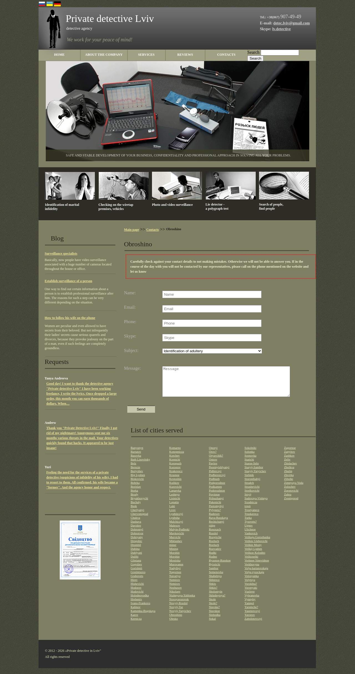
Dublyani (136, 558)
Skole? (213, 608)
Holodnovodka (140, 601)
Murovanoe (176, 570)
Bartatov (136, 457)
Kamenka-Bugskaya (143, 616)
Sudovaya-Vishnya (256, 504)
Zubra (287, 500)
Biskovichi (137, 484)
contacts (226, 55)
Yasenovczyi (252, 616)
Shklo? (213, 593)
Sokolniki (251, 453)
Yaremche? (251, 612)
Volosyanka (252, 581)
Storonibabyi (252, 484)
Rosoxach (215, 535)
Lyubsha (174, 523)
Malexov (174, 531)
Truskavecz (251, 519)
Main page (131, 230)
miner (172, 550)
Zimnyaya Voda (293, 488)
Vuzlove (250, 597)
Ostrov (213, 465)
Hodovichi (137, 597)
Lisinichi (174, 504)
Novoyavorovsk (179, 605)
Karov (134, 620)
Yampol (249, 608)
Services (146, 55)
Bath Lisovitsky (140, 465)
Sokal (212, 624)
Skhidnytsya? (217, 601)
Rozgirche (215, 542)
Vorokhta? (251, 589)
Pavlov (213, 469)
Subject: (131, 350)
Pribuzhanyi (216, 504)
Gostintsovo (138, 577)
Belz (133, 469)
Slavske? (214, 612)
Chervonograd (139, 519)
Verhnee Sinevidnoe (257, 566)
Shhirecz (214, 585)
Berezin (135, 473)
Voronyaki (251, 593)
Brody (134, 500)
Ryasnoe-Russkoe (219, 566)
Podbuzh (214, 484)
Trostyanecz (252, 515)
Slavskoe (214, 616)
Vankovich (251, 539)
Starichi (249, 465)
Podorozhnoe (217, 496)
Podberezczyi (217, 480)
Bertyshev (137, 476)
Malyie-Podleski (179, 535)
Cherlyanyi (137, 515)
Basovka (136, 461)
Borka (134, 496)
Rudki (212, 558)
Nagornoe (175, 577)
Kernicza (136, 624)
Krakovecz (175, 476)
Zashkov (289, 461)
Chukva (135, 523)
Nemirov (174, 585)
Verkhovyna (252, 570)
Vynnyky (250, 605)
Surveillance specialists (61, 253)
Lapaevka (175, 496)
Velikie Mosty (253, 550)
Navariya (174, 581)
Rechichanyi (216, 527)
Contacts (152, 230)
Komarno (175, 453)
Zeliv (287, 465)
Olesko (173, 624)
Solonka (250, 457)
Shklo (212, 589)
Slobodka (214, 620)
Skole (212, 605)
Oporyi (213, 453)
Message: (132, 368)
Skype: (130, 336)
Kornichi (174, 465)
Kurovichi (175, 492)
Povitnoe (214, 500)
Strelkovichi (252, 496)
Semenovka (216, 577)
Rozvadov (215, 554)
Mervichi (174, 542)
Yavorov (250, 620)
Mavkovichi (176, 539)
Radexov (214, 519)
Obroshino (175, 620)
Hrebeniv (136, 605)
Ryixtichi (214, 570)
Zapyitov (289, 457)
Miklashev (175, 546)
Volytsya (250, 585)
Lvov (172, 515)
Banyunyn (137, 453)
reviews (185, 55)
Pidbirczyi (215, 476)
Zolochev (290, 492)
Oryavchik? (216, 461)
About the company (104, 55)
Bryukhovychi (139, 504)
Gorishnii (136, 574)
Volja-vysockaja (254, 577)
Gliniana (136, 566)
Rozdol (213, 539)
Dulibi (134, 562)
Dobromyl (137, 535)
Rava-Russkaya (218, 523)
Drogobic (136, 546)
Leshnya (174, 500)
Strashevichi (252, 492)
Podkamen (215, 492)
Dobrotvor (137, 539)
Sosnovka (251, 461)
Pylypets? (215, 515)
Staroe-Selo (252, 469)
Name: (130, 293)
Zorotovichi (291, 496)
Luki (172, 511)
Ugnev (249, 531)
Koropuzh (175, 469)
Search (253, 52)
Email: (130, 307)
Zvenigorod (291, 504)
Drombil (136, 550)
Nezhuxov (175, 593)
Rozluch (214, 546)
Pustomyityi (216, 511)
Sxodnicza (251, 508)
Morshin (174, 558)
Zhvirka (289, 480)
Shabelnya (215, 581)
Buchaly (136, 508)
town (248, 511)
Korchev (174, 461)
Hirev (134, 585)
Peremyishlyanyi (219, 473)
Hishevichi (137, 589)
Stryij (248, 500)
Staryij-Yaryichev (255, 476)
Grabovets (137, 581)
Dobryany (137, 542)
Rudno (213, 562)
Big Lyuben (138, 480)
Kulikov (174, 488)
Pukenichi (215, 508)
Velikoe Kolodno (255, 558)
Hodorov (136, 593)
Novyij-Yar (176, 612)
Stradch (249, 488)
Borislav (136, 492)
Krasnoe (174, 480)
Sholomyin (215, 597)
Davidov (136, 531)
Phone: (130, 322)
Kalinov (135, 612)
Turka (248, 523)
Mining (173, 554)
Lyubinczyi (176, 519)
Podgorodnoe (217, 488)
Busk (134, 511)
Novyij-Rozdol (178, 608)
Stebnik (249, 480)
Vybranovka (252, 601)
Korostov (175, 473)
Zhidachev (290, 469)
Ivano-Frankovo (140, 608)
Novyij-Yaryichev (180, 616)
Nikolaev (174, 597)
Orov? (213, 457)
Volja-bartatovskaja (256, 574)
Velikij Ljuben (253, 554)
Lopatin (174, 508)
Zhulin (288, 476)
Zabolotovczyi (253, 624)
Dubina (135, 554)
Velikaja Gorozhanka (257, 542)
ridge (212, 531)
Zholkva (289, 473)
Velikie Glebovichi (256, 546)
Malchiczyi (176, 527)
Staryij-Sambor (254, 473)
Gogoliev (136, 570)
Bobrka (135, 488)
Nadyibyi (175, 574)
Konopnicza (176, 457)
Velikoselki (251, 562)
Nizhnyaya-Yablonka (182, 601)
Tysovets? (251, 527)
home (59, 55)
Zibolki (288, 484)
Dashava (136, 527)
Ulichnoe (250, 535)
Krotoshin (175, 484)
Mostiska (174, 566)
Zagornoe (290, 453)
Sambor (213, 574)
